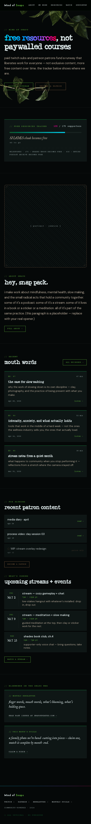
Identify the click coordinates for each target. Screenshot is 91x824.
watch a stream (18, 86)
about (32, 5)
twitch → (9, 802)
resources (56, 5)
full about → (15, 329)
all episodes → (75, 362)
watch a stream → (17, 659)
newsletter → (40, 802)
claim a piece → (18, 752)
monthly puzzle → (62, 802)
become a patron (51, 86)
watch (69, 5)
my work (42, 5)
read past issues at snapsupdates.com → (33, 716)
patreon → (23, 802)
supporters (82, 5)
